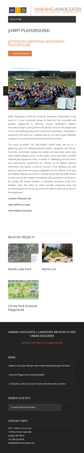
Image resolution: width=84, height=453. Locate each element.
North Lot (60, 271)
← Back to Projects (19, 53)
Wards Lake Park (26, 271)
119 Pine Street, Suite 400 (19, 432)
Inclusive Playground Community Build (26, 375)
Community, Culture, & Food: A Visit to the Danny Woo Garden (37, 384)
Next (78, 91)
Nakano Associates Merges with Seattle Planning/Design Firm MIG (39, 365)
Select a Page (15, 19)
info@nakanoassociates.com (21, 443)
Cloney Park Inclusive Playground (22, 308)
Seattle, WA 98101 (16, 435)
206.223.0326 (18, 439)
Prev (5, 91)
